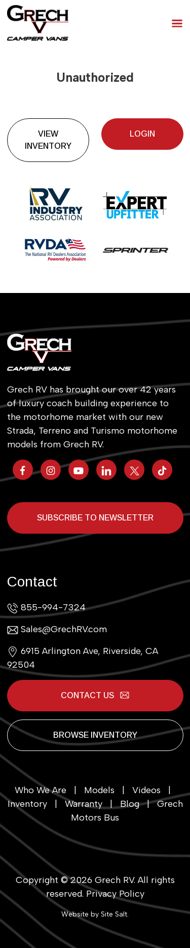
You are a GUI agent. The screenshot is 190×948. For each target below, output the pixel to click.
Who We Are (40, 790)
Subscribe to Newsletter (95, 517)
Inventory (27, 803)
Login (142, 133)
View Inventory (48, 139)
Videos (146, 790)
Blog (129, 803)
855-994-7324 (53, 607)
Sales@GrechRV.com (64, 629)
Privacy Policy (115, 893)
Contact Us (95, 695)
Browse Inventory (95, 735)
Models (99, 790)
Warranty (83, 803)
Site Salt (114, 914)
